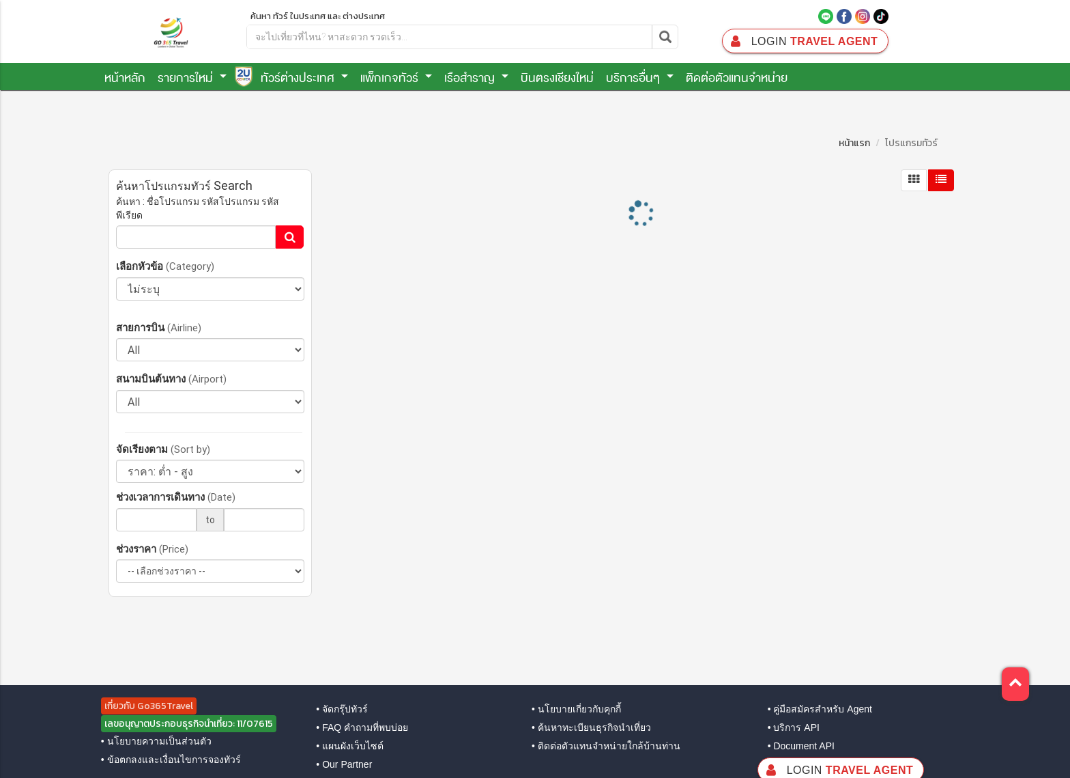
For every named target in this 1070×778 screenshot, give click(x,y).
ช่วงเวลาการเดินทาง (175, 496)
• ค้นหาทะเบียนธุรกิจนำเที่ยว (591, 727)
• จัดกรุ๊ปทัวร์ (342, 709)
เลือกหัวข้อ (165, 266)
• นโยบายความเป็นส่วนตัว (156, 741)
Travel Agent (802, 41)
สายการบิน (158, 327)
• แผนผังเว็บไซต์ (350, 745)
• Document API (801, 745)
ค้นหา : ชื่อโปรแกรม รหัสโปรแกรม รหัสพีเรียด (197, 208)
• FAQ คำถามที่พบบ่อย (362, 727)
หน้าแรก (854, 143)
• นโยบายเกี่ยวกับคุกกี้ (576, 709)
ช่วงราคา (152, 548)
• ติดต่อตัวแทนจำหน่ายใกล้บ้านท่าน (606, 745)
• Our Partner (344, 764)
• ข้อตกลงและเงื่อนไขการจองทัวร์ (171, 759)
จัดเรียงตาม (163, 449)
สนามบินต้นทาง (171, 378)
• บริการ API (794, 727)
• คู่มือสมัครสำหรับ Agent (820, 709)
